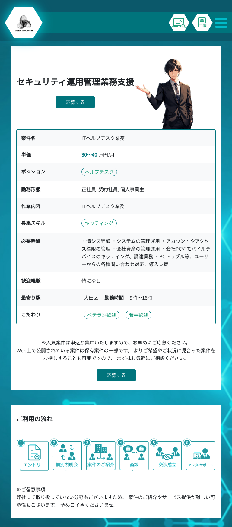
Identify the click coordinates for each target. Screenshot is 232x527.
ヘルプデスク (99, 171)
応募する (75, 102)
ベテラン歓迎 (101, 314)
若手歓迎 (138, 314)
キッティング (99, 223)
